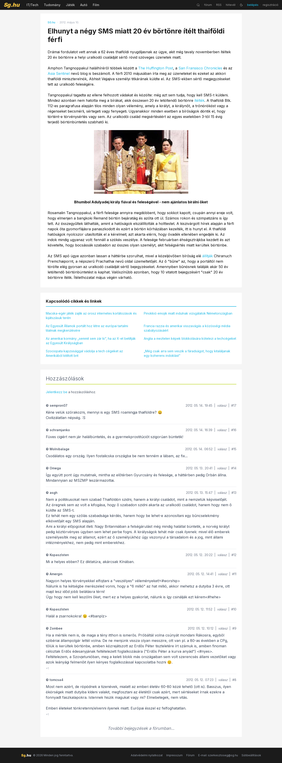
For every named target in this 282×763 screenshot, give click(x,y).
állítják (207, 256)
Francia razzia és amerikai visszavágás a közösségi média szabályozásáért (187, 328)
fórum (208, 5)
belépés (252, 5)
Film (96, 5)
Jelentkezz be (56, 392)
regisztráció (270, 5)
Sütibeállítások (251, 755)
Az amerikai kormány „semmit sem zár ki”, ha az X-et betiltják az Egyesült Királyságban (91, 341)
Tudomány (52, 5)
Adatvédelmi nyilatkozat (147, 755)
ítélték (199, 100)
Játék (70, 5)
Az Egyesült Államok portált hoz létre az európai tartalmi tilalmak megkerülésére (87, 328)
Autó (83, 5)
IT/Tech (32, 5)
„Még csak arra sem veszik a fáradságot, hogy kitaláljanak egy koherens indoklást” (187, 353)
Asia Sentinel (59, 73)
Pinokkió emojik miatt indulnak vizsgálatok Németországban (188, 313)
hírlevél (230, 5)
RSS (219, 5)
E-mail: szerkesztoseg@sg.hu (218, 755)
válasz (221, 405)
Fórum (190, 755)
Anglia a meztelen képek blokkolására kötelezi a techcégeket (190, 338)
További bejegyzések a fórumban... (141, 728)
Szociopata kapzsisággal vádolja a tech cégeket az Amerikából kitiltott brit (84, 353)
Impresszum (174, 755)
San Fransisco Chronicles (200, 68)
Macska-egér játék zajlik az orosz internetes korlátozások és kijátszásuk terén (91, 315)
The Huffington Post (155, 68)
